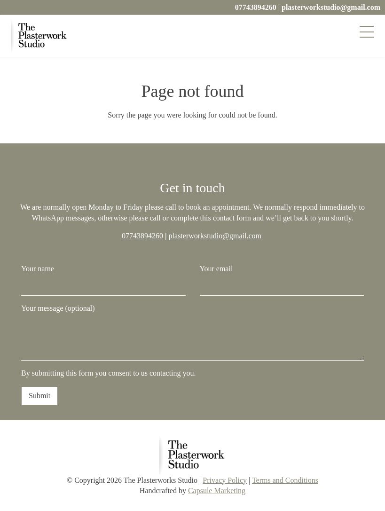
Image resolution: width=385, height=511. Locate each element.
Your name (103, 280)
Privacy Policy (225, 480)
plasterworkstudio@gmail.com (331, 7)
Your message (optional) (192, 332)
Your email (282, 280)
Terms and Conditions (285, 480)
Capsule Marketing (216, 491)
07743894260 (255, 7)
